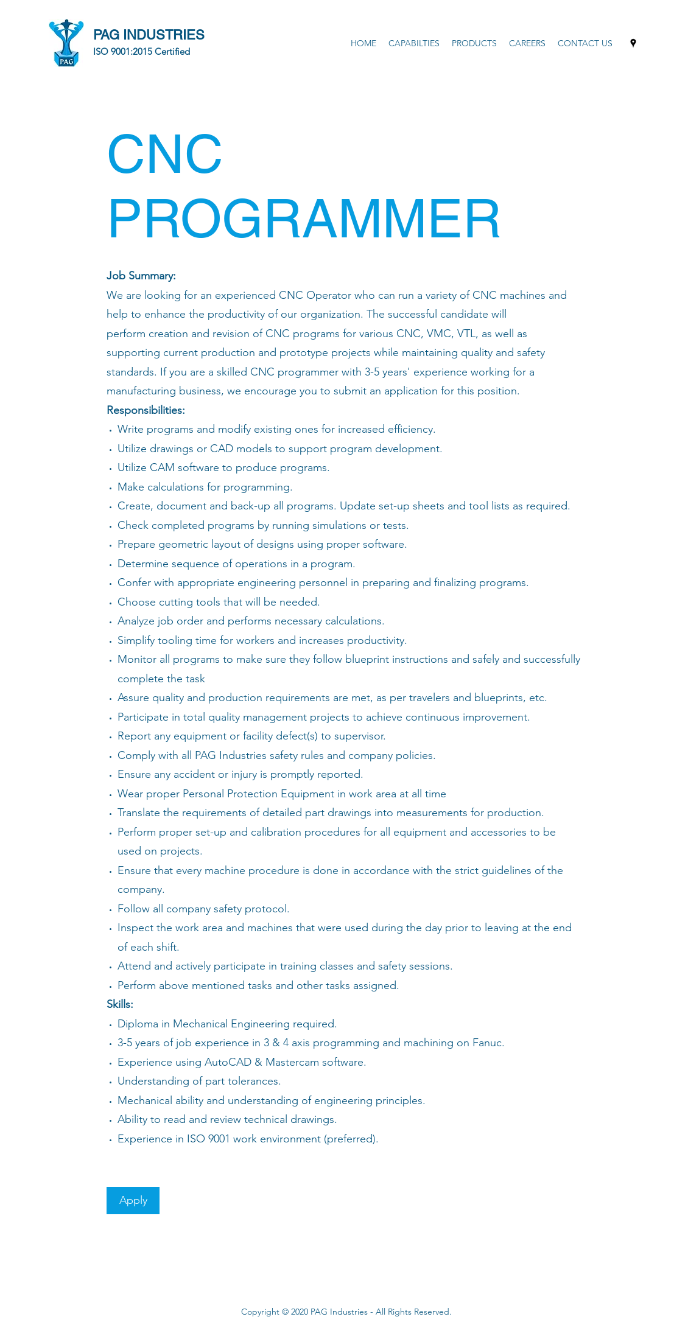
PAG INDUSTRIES (149, 35)
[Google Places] (633, 43)
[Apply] (133, 1200)
